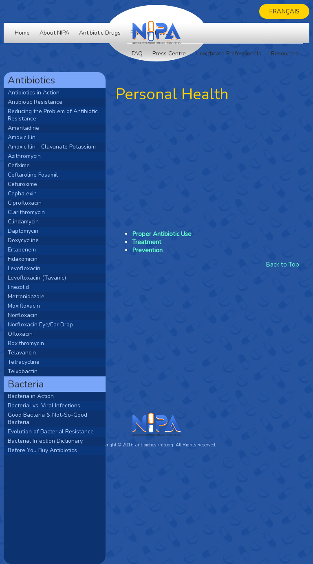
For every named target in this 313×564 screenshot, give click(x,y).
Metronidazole (26, 296)
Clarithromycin (26, 212)
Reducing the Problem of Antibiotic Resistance (53, 114)
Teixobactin (22, 371)
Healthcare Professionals (228, 53)
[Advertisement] (55, 509)
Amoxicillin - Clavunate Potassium (52, 147)
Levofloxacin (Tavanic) (37, 278)
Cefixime (19, 165)
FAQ (137, 53)
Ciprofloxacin (25, 203)
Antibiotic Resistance (35, 102)
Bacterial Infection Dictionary (45, 441)
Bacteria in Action (31, 396)
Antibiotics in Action (34, 92)
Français (284, 11)
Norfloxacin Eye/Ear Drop (40, 324)
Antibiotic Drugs (100, 33)
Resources (284, 53)
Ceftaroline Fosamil (33, 175)
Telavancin (22, 352)
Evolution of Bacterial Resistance (51, 431)
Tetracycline (24, 362)
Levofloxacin (24, 268)
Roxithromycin (26, 343)
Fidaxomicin (22, 259)
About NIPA (54, 33)
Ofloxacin (20, 334)
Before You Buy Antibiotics (42, 450)
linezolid (18, 287)
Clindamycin (23, 221)
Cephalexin (22, 193)
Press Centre (169, 53)
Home (22, 33)
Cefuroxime (22, 184)
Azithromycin (24, 156)
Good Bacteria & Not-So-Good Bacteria (47, 418)
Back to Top (282, 264)
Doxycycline (23, 240)
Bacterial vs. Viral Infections (44, 405)
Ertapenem (22, 250)
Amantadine (23, 128)
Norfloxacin (22, 315)
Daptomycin (23, 231)
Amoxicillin (21, 137)
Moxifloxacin (24, 306)
